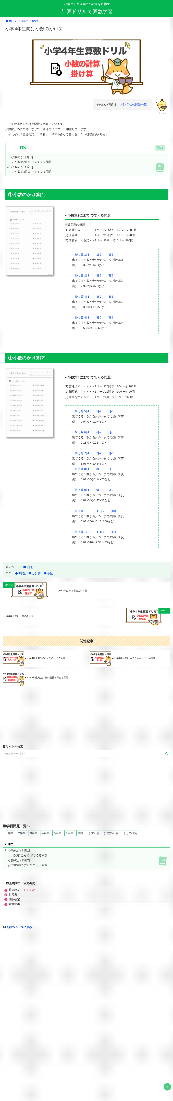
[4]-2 (98, 317)
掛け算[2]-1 (82, 275)
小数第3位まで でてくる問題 (33, 171)
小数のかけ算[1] (22, 157)
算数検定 (14, 899)
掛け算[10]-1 (83, 511)
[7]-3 (111, 453)
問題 (35, 21)
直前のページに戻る (19, 927)
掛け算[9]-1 (82, 490)
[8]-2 (98, 469)
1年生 (10, 833)
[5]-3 (111, 411)
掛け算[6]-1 (82, 432)
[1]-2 (98, 254)
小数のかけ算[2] (22, 167)
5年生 (57, 833)
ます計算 (94, 833)
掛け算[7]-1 (82, 453)
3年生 (34, 833)
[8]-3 (111, 469)
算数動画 (14, 904)
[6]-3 (111, 432)
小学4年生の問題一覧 (133, 104)
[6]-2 (98, 432)
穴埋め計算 (111, 833)
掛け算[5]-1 (82, 411)
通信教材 (21, 890)
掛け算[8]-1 (82, 469)
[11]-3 (114, 532)
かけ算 (36, 573)
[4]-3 (111, 317)
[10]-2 (100, 511)
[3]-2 (98, 296)
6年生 (69, 833)
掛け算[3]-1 (82, 296)
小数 (50, 573)
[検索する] (166, 754)
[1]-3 (111, 254)
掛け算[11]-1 (83, 532)
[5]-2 (98, 411)
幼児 (81, 833)
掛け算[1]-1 (82, 254)
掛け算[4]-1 (82, 317)
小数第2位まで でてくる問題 (33, 162)
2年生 (22, 833)
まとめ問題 (130, 833)
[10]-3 (114, 511)
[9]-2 (98, 490)
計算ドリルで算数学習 (87, 11)
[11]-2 (100, 532)
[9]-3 (111, 490)
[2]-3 (111, 275)
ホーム (11, 21)
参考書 (12, 894)
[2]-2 (98, 275)
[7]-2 (98, 453)
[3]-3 (111, 296)
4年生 (25, 21)
